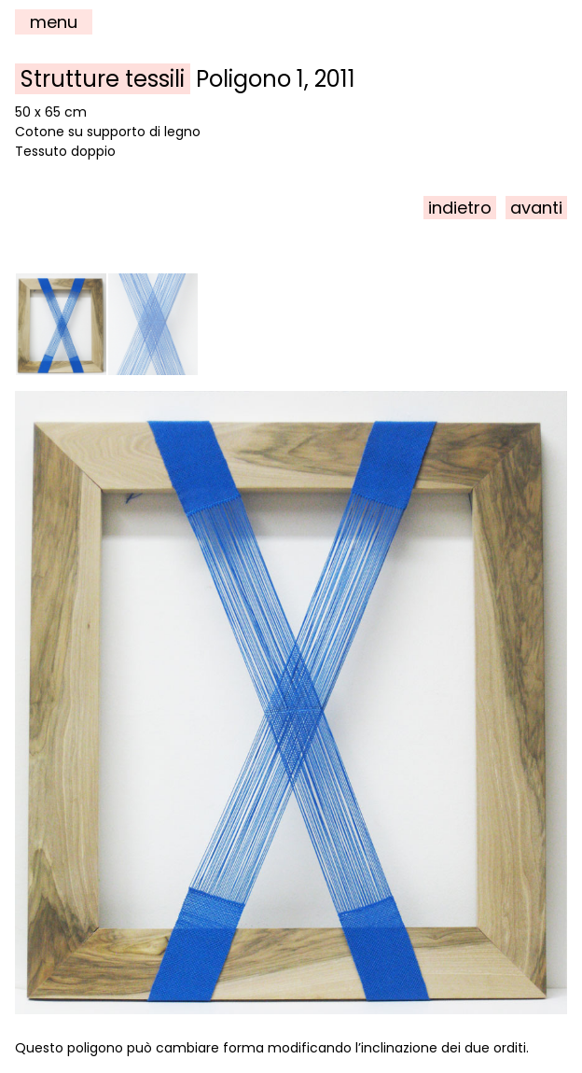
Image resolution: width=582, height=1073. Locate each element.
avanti (536, 207)
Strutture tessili (103, 78)
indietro (460, 207)
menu (53, 22)
